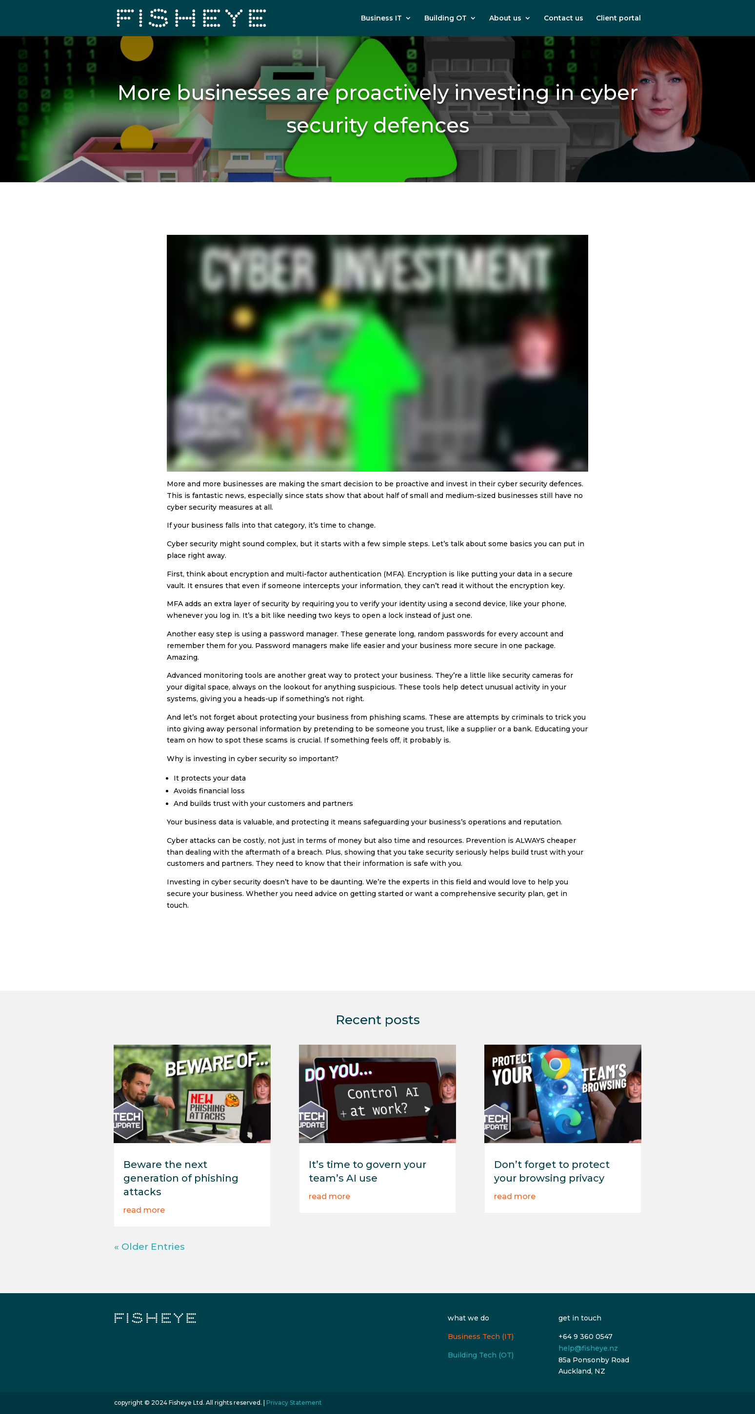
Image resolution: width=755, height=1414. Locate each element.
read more (144, 1210)
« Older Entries (149, 1246)
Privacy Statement (294, 1402)
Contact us (563, 18)
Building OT (445, 18)
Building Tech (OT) (481, 1355)
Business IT (381, 18)
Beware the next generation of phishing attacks (180, 1178)
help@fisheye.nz (588, 1348)
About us (505, 18)
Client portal (618, 18)
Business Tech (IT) (481, 1336)
